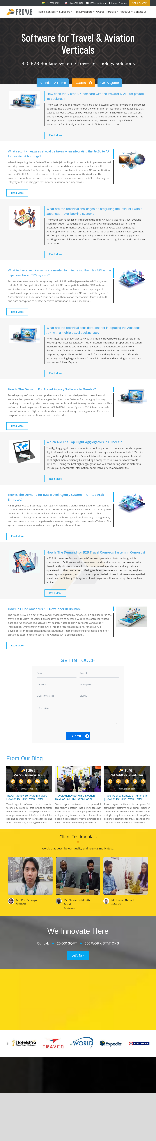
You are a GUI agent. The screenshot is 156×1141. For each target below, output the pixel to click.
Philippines (21, 903)
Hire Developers (84, 14)
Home (41, 11)
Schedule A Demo (52, 83)
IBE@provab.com (98, 3)
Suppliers (66, 14)
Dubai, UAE (116, 903)
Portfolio (112, 14)
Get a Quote (139, 3)
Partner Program (119, 3)
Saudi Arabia (69, 908)
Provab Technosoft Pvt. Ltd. (102, 1132)
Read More (55, 135)
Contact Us (140, 11)
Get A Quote (109, 83)
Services (52, 14)
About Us (126, 14)
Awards (100, 11)
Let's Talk (78, 955)
